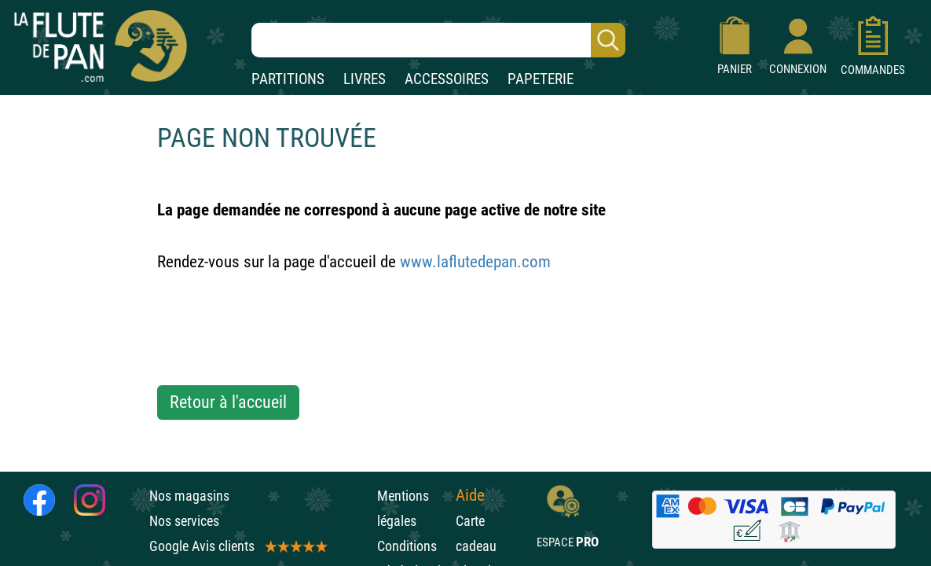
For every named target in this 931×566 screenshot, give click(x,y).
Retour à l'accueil (228, 402)
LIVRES (364, 79)
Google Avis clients (237, 546)
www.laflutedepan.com (475, 261)
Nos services (184, 521)
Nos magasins (189, 495)
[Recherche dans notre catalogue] (438, 40)
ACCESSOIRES (447, 79)
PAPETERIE (541, 79)
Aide (470, 495)
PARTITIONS (287, 79)
